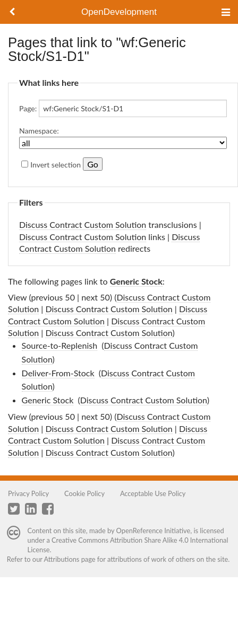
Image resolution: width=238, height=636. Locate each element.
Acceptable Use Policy (153, 493)
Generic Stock (136, 281)
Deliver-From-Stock (58, 373)
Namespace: (39, 130)
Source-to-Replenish (60, 345)
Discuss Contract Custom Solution (82, 224)
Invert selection (55, 164)
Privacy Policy (28, 493)
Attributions (62, 559)
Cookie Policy (84, 493)
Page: (28, 108)
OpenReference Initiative (153, 530)
